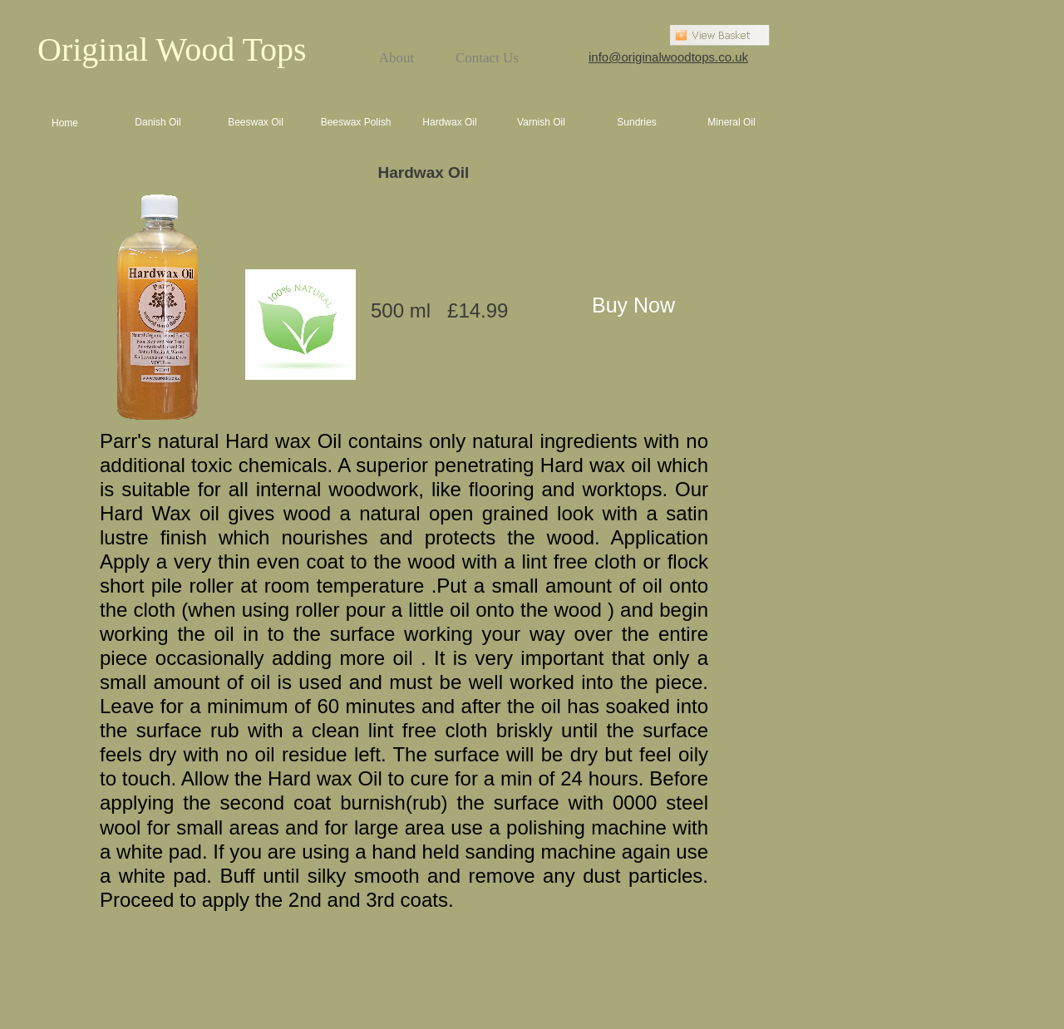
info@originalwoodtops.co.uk (668, 57)
